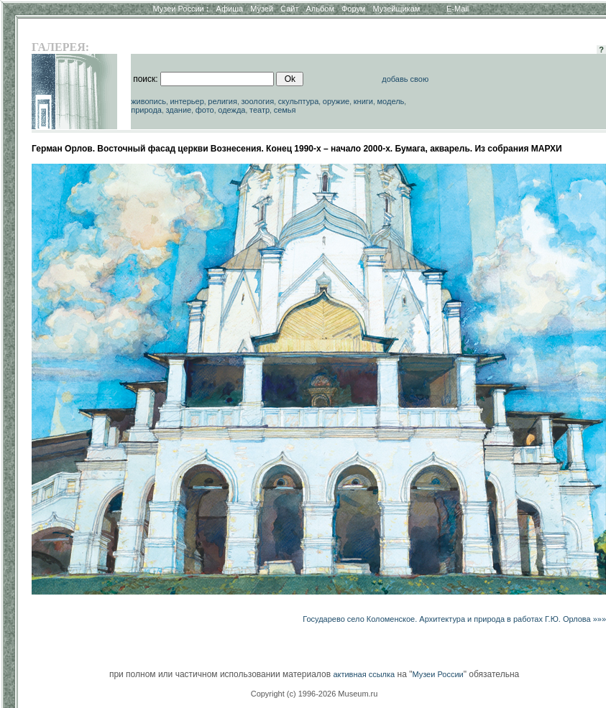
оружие (336, 101)
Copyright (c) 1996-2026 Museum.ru (314, 693)
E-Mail (457, 8)
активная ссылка (364, 674)
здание (179, 110)
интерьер (186, 101)
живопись (148, 101)
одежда (231, 110)
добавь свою (405, 79)
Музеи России (180, 8)
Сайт (289, 8)
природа (146, 110)
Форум (353, 8)
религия (222, 101)
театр (259, 110)
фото (205, 110)
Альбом (320, 8)
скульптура (298, 101)
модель (391, 101)
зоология (257, 101)
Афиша (230, 8)
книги (363, 101)
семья (285, 110)
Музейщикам (396, 8)
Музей (261, 8)
